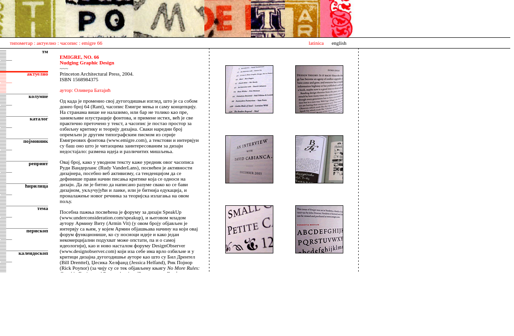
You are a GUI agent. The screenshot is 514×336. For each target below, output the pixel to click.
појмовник (35, 141)
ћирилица (36, 186)
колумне (38, 96)
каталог (39, 118)
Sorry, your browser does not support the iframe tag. (132, 161)
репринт (38, 163)
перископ (37, 230)
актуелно (46, 43)
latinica (316, 43)
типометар (21, 43)
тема (42, 208)
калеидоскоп (33, 253)
